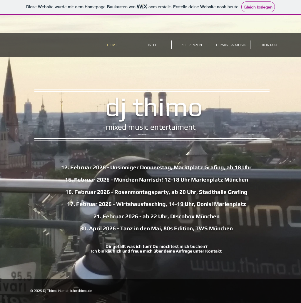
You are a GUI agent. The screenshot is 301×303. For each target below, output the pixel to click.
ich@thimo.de (81, 291)
